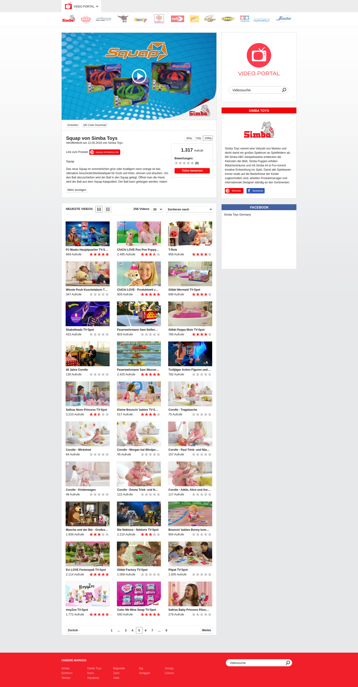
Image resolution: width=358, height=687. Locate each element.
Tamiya (65, 677)
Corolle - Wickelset (78, 449)
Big (141, 668)
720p (198, 138)
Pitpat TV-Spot (178, 569)
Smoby (169, 668)
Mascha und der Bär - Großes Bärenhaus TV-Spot (87, 529)
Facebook (259, 207)
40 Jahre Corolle (77, 369)
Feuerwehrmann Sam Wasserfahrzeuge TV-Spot (138, 369)
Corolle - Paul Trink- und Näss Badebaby (189, 449)
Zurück (73, 630)
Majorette (119, 668)
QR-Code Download (94, 125)
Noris (90, 673)
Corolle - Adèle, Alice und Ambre (189, 489)
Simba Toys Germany (237, 214)
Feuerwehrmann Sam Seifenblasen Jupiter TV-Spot (138, 329)
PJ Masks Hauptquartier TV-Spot (87, 249)
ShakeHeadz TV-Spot (80, 329)
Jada (116, 677)
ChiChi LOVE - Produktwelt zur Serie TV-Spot (138, 289)
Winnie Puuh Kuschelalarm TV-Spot (87, 289)
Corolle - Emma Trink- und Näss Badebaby (138, 489)
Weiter (206, 630)
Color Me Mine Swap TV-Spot (136, 609)
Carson (169, 673)
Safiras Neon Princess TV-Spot (86, 409)
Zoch (116, 673)
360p (189, 138)
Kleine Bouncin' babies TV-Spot (138, 409)
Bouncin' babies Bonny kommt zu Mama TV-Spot (189, 529)
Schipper (144, 673)
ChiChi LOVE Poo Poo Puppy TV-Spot (138, 249)
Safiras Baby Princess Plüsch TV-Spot (189, 609)
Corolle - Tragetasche (182, 409)
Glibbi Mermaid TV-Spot (184, 289)
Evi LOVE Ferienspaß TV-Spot (86, 569)
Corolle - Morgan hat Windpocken (138, 449)
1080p (208, 138)
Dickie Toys (94, 668)
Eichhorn (66, 673)
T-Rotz (172, 249)
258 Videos (141, 209)
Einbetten (73, 125)
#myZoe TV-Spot (77, 609)
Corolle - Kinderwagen (81, 489)
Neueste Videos (79, 209)
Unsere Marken (73, 660)
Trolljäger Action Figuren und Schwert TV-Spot (189, 369)
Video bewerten (192, 170)
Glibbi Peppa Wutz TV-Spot (186, 329)
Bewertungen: (184, 158)
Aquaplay (93, 677)
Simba (65, 668)
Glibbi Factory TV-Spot (132, 569)
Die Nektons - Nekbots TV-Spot (138, 529)
